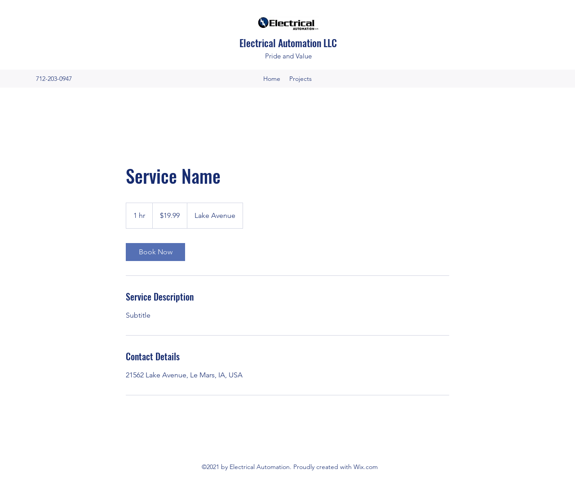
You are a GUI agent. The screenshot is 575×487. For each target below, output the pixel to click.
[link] (155, 252)
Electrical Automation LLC (289, 42)
